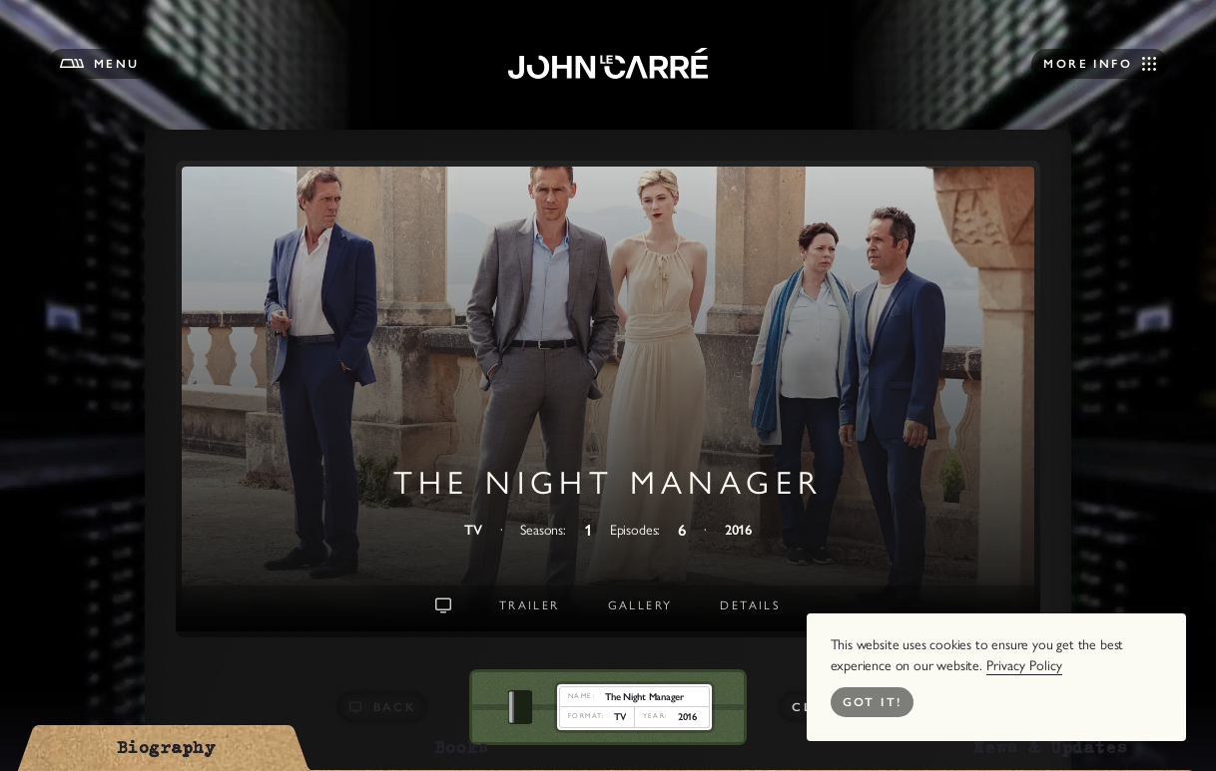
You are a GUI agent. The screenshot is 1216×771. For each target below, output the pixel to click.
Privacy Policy (1024, 665)
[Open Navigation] (1099, 64)
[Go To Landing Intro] (443, 605)
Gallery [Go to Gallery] (640, 605)
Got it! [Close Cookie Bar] (873, 702)
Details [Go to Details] (750, 605)
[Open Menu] (100, 64)
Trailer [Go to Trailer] (529, 605)
